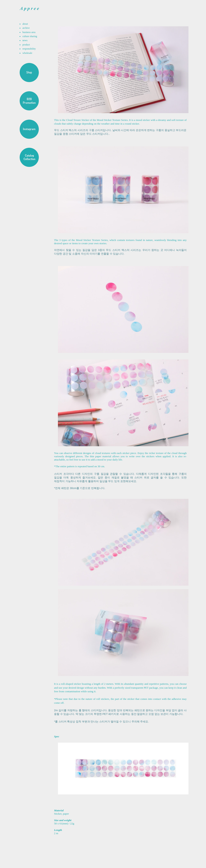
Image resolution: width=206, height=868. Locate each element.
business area (28, 32)
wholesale (27, 53)
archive (26, 28)
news (25, 40)
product (26, 44)
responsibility (29, 48)
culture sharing (29, 36)
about (25, 23)
